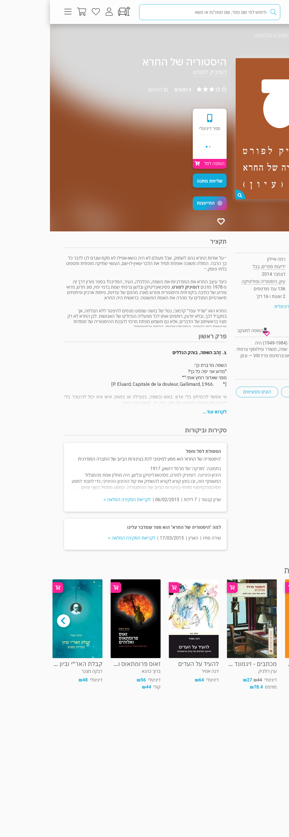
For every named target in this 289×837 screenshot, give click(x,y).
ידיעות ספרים (223, 266)
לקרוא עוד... (165, 412)
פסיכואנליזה (252, 392)
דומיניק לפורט (160, 72)
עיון (263, 35)
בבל (206, 266)
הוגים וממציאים (207, 392)
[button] (160, 203)
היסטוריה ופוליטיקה (222, 35)
